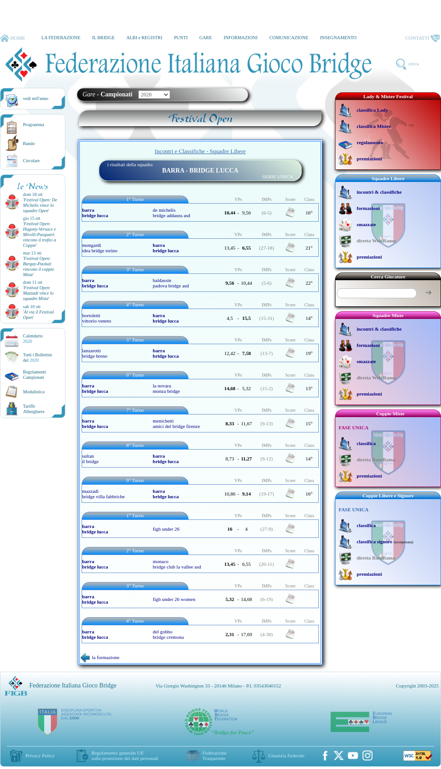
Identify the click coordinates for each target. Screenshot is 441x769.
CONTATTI (422, 38)
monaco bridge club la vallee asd (177, 564)
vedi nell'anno (35, 98)
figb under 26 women (174, 599)
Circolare (31, 160)
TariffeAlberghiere (34, 409)
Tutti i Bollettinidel (37, 357)
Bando (29, 143)
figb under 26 (166, 529)
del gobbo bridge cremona (168, 634)
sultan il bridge (90, 458)
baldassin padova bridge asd (171, 283)
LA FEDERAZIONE (60, 37)
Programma (33, 124)
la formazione (100, 657)
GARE (205, 37)
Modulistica (34, 391)
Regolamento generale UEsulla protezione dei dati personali (125, 755)
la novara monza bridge (166, 388)
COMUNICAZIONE (288, 37)
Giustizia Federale (286, 755)
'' (40, 205)
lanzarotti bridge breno (94, 353)
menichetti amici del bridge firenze (176, 423)
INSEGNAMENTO (338, 37)
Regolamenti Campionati (34, 374)
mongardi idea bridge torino (99, 247)
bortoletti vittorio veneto (96, 318)
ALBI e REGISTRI (144, 37)
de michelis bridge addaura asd (171, 212)
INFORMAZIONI (240, 37)
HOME (12, 38)
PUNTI (181, 37)
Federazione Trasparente (214, 755)
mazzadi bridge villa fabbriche (103, 493)
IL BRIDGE (103, 37)
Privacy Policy (40, 755)
